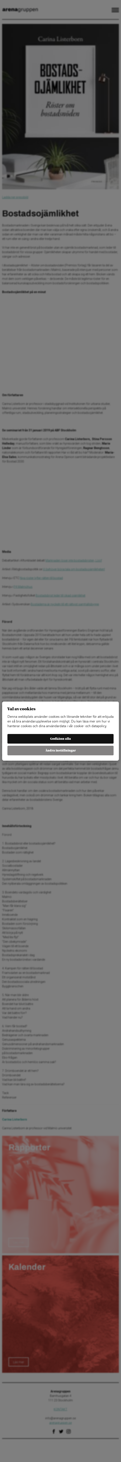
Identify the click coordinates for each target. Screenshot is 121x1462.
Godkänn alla (60, 739)
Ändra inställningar (60, 750)
